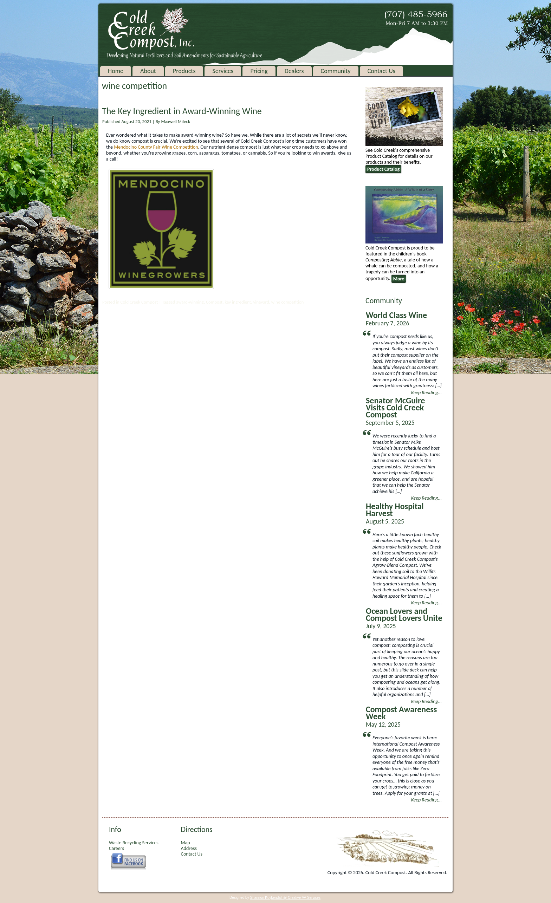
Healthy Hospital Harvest (395, 509)
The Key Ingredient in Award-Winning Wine (182, 111)
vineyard (261, 302)
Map (185, 843)
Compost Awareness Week (401, 712)
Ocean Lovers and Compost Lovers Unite (404, 614)
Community (336, 71)
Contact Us (381, 71)
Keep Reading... (426, 393)
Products (184, 71)
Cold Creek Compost (139, 302)
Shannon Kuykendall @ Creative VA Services (285, 897)
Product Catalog (383, 169)
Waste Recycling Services (133, 843)
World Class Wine (396, 315)
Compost (214, 302)
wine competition (287, 302)
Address (188, 848)
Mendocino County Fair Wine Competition (156, 147)
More (398, 279)
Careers (116, 848)
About (148, 71)
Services (222, 71)
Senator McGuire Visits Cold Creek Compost (395, 407)
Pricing (258, 71)
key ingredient (238, 302)
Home (115, 71)
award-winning (190, 302)
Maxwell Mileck (175, 121)
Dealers (294, 71)
